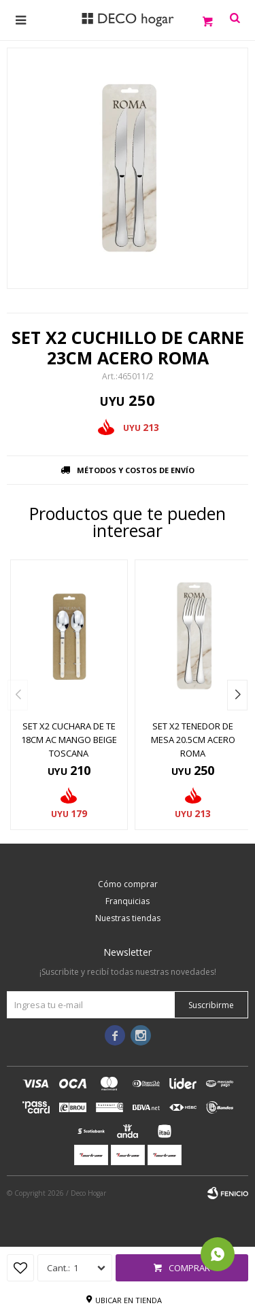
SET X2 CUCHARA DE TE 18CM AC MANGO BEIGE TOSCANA (69, 739)
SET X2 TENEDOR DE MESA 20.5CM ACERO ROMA (193, 739)
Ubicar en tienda (128, 1300)
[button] (237, 695)
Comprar (189, 1268)
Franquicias (127, 901)
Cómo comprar (128, 884)
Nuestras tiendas (127, 918)
